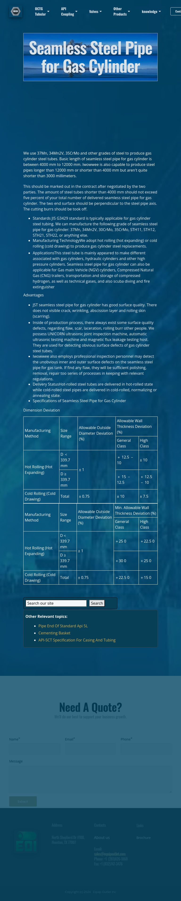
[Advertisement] (90, 114)
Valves (93, 11)
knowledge (149, 11)
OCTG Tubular (40, 11)
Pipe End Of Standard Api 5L (63, 631)
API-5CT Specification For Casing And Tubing (76, 645)
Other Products (120, 11)
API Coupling (67, 11)
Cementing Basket (54, 638)
